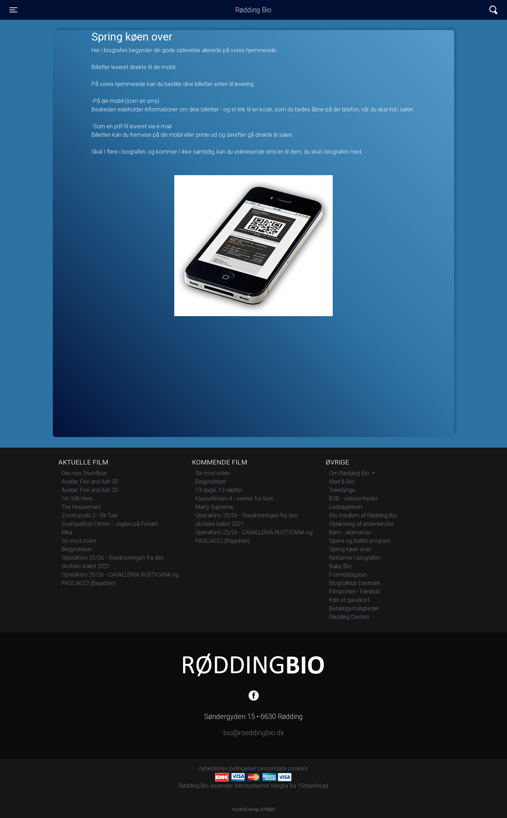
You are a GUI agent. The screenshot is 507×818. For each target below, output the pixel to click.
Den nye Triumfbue (84, 473)
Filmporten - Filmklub (354, 591)
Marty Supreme (214, 507)
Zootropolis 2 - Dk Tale (90, 515)
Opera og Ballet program (359, 540)
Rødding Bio (253, 10)
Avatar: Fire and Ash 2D (90, 490)
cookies (298, 768)
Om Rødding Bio (350, 473)
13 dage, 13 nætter (218, 490)
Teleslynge (342, 490)
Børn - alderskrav (350, 532)
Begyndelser (77, 549)
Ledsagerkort (345, 507)
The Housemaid (81, 507)
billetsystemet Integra (261, 785)
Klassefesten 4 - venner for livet (234, 498)
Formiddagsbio (348, 574)
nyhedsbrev (213, 768)
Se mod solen (79, 540)
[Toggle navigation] (13, 10)
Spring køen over (350, 549)
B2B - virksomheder (353, 498)
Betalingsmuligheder (354, 608)
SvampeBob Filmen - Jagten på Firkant (110, 524)
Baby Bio (340, 566)
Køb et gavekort (349, 600)
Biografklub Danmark (355, 583)
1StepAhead (313, 785)
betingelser (242, 768)
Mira (67, 532)
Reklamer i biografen (354, 557)
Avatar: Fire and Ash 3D (90, 481)
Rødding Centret (349, 617)
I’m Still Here (77, 498)
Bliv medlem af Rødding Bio (363, 515)
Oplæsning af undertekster (361, 524)
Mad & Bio (342, 481)
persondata (272, 768)
